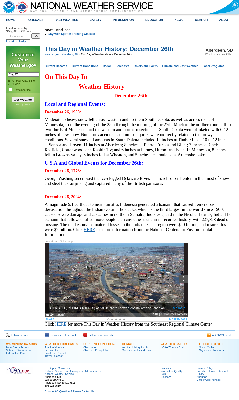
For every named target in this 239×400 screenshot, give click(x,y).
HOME (10, 20)
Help (163, 374)
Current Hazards (56, 66)
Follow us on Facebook (61, 335)
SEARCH (201, 20)
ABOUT (224, 20)
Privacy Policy (23, 104)
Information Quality (171, 371)
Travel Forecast (54, 355)
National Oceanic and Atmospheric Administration (73, 371)
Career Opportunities (209, 379)
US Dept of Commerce (57, 368)
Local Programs (213, 66)
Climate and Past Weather (180, 66)
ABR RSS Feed (219, 335)
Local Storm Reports (17, 347)
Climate (128, 344)
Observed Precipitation (96, 350)
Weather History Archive (135, 347)
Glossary (166, 376)
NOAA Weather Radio (173, 347)
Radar (107, 66)
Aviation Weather (54, 347)
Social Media (206, 347)
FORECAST (35, 20)
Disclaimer (167, 368)
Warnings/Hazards (21, 344)
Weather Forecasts (61, 344)
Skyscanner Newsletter (212, 350)
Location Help (16, 41)
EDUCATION (154, 20)
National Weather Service (59, 374)
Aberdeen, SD (70, 54)
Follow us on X (17, 335)
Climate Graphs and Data (136, 350)
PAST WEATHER (66, 20)
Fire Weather (52, 350)
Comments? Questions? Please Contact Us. (70, 391)
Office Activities (212, 344)
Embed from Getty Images (60, 241)
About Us (202, 376)
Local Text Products (56, 353)
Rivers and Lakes (146, 66)
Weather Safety (174, 344)
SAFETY (95, 20)
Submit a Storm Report (19, 350)
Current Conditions (85, 66)
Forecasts (122, 66)
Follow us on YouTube (98, 335)
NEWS (178, 20)
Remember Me (22, 89)
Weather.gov (52, 54)
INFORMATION (123, 20)
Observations (90, 347)
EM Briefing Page (16, 353)
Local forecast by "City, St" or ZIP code (19, 30)
